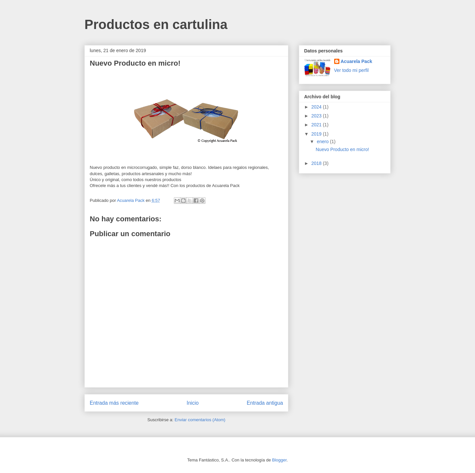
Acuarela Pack (356, 61)
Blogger (279, 459)
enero (323, 141)
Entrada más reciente (114, 403)
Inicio (193, 403)
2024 (317, 107)
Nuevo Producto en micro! (342, 149)
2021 (317, 124)
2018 (317, 163)
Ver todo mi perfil (351, 70)
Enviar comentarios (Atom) (199, 419)
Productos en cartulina (155, 24)
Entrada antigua (265, 403)
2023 (317, 115)
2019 (317, 134)
